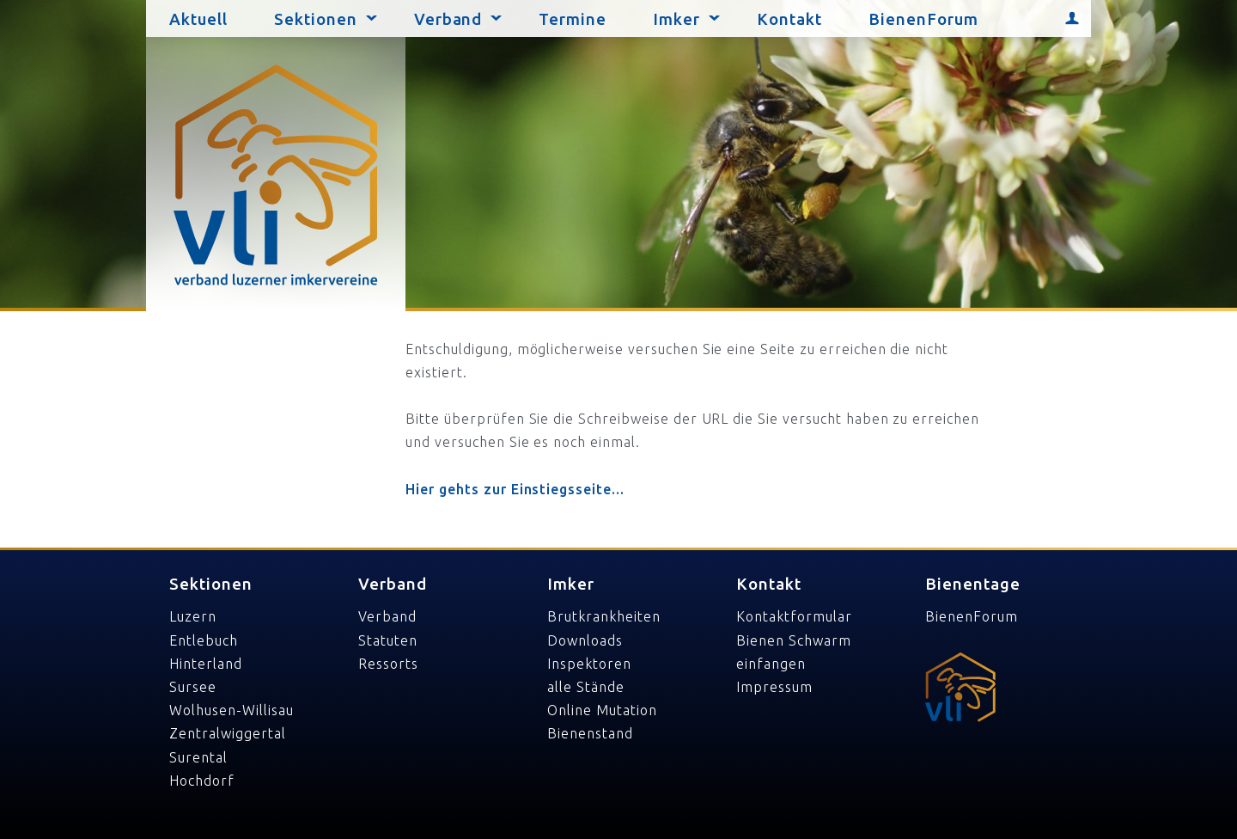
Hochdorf (202, 780)
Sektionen (315, 19)
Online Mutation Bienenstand (601, 721)
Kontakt (789, 19)
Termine (572, 19)
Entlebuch (203, 640)
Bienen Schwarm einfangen (793, 652)
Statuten (387, 640)
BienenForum (923, 19)
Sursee (192, 687)
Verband (448, 19)
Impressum (774, 687)
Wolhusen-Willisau (231, 710)
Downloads (585, 640)
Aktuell (198, 19)
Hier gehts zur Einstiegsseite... (515, 489)
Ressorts (388, 663)
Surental (198, 757)
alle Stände (586, 687)
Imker (676, 19)
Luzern (192, 616)
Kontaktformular (793, 616)
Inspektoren (589, 663)
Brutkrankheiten (603, 616)
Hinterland (205, 663)
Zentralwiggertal (227, 733)
